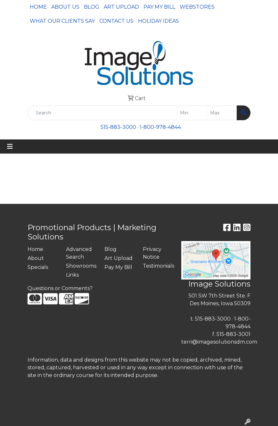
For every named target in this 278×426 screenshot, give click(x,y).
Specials (38, 267)
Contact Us (116, 21)
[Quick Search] (102, 112)
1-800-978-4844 (160, 127)
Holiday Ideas (158, 21)
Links (72, 275)
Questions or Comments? (60, 288)
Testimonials (158, 266)
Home (38, 7)
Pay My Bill (159, 7)
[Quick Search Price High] (222, 112)
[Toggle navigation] (10, 146)
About (36, 258)
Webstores (197, 7)
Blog (91, 7)
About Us (65, 7)
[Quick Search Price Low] (191, 112)
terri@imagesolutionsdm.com (219, 342)
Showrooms (81, 266)
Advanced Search (79, 253)
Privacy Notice (152, 253)
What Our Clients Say (62, 21)
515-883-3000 (118, 127)
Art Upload (121, 7)
